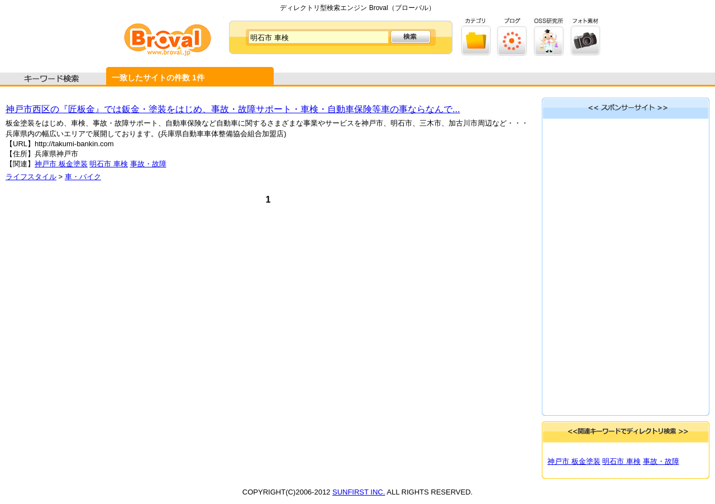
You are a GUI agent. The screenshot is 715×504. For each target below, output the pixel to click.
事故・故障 (148, 164)
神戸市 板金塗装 (61, 164)
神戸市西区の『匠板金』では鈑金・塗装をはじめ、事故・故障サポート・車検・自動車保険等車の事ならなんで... (233, 109)
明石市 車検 (108, 164)
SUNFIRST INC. (358, 492)
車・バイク (83, 176)
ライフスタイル (31, 176)
